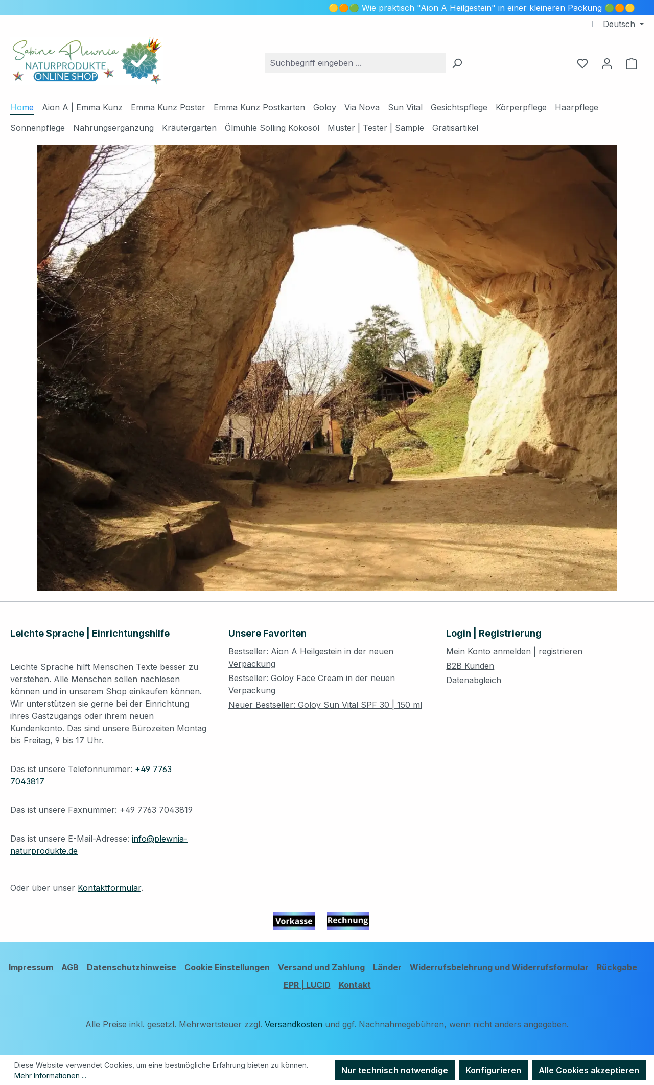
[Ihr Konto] (607, 63)
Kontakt (355, 985)
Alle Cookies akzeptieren (589, 1070)
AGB (70, 967)
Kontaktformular (109, 888)
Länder (387, 967)
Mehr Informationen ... (50, 1075)
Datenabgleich (473, 680)
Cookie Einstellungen (227, 967)
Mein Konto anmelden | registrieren (514, 651)
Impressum (31, 967)
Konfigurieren (493, 1070)
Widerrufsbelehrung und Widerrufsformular (499, 967)
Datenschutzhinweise (131, 967)
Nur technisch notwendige (394, 1070)
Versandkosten (293, 1024)
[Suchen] (457, 63)
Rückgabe (617, 967)
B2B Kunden (470, 666)
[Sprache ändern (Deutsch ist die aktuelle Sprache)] (618, 24)
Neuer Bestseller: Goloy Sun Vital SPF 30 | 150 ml (325, 704)
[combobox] (355, 63)
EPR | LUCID (307, 985)
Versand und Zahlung (321, 967)
